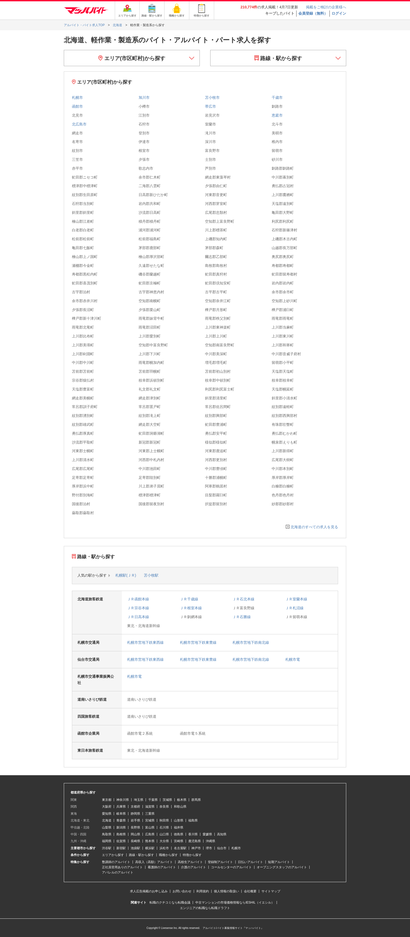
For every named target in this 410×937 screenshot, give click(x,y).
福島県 (193, 820)
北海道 (106, 820)
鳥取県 (106, 834)
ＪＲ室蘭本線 (296, 599)
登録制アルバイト (220, 862)
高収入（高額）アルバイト (154, 862)
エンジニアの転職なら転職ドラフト (205, 908)
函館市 (77, 106)
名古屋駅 (180, 848)
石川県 (164, 827)
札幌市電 (292, 659)
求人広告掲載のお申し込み (149, 891)
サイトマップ (270, 891)
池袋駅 (135, 848)
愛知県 (106, 813)
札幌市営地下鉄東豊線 (198, 642)
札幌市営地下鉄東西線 (145, 642)
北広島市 (79, 124)
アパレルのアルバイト (117, 872)
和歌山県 (180, 806)
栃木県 (181, 800)
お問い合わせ (182, 891)
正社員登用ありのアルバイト (122, 867)
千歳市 (277, 97)
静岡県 (135, 813)
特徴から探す (192, 855)
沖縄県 (210, 841)
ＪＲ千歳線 (189, 599)
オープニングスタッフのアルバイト (282, 867)
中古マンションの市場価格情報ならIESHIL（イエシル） (234, 902)
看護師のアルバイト (162, 867)
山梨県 (106, 827)
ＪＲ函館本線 (138, 599)
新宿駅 (121, 848)
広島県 (150, 834)
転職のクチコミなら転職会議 (170, 902)
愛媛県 (207, 834)
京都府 (135, 806)
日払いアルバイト (250, 862)
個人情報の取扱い (226, 891)
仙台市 (221, 848)
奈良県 (164, 806)
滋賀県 (150, 806)
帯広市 (210, 106)
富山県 (150, 827)
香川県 (193, 834)
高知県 (221, 834)
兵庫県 (121, 806)
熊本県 (150, 841)
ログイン (339, 13)
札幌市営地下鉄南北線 (250, 642)
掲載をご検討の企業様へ (326, 7)
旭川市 (144, 97)
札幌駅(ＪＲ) (125, 575)
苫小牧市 (212, 97)
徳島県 (178, 834)
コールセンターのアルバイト (231, 867)
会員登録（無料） (313, 13)
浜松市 (164, 848)
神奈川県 (122, 800)
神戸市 (196, 848)
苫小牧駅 (151, 575)
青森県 (121, 820)
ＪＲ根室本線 (191, 608)
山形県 (178, 820)
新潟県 (121, 827)
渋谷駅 (106, 848)
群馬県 (196, 800)
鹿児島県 (194, 841)
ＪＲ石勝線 (241, 617)
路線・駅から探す (278, 58)
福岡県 (106, 841)
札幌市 (77, 97)
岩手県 (135, 820)
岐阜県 (121, 813)
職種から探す (168, 855)
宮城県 (150, 820)
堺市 (209, 848)
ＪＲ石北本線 (243, 599)
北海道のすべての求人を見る (314, 527)
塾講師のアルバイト (116, 862)
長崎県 (135, 841)
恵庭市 (277, 115)
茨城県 (167, 800)
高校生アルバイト (190, 862)
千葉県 (153, 800)
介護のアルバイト (193, 867)
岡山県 (135, 834)
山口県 (164, 834)
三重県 (150, 813)
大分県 (164, 841)
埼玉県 (138, 800)
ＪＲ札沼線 (294, 608)
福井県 (178, 827)
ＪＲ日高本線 (138, 617)
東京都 (106, 800)
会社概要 (250, 891)
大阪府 (106, 806)
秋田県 (164, 820)
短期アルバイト (279, 862)
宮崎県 (178, 841)
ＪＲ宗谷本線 (138, 608)
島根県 (121, 834)
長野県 (135, 827)
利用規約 (202, 891)
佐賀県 (121, 841)
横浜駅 (150, 848)
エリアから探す (113, 855)
